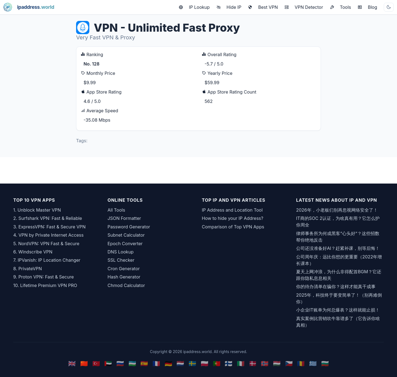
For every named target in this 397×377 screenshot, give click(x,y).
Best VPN (263, 7)
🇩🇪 (168, 363)
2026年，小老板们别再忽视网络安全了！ (337, 210)
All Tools (116, 210)
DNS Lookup (121, 252)
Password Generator (129, 227)
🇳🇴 (265, 363)
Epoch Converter (125, 243)
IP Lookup (194, 7)
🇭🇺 (277, 363)
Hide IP (229, 7)
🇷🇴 (301, 363)
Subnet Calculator (126, 235)
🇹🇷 (96, 363)
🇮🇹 (241, 363)
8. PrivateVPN (27, 268)
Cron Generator (124, 268)
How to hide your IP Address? (232, 218)
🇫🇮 (228, 363)
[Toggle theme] (389, 7)
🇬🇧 (72, 363)
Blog (367, 7)
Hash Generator (124, 277)
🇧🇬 (325, 363)
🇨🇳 (84, 363)
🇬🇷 (313, 363)
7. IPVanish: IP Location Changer (47, 260)
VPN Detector (304, 7)
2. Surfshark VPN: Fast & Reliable (47, 218)
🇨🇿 (289, 363)
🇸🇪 (192, 363)
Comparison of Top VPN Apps (233, 227)
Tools (340, 7)
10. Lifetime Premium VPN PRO (45, 285)
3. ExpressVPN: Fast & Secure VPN (49, 227)
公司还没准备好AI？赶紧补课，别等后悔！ (338, 248)
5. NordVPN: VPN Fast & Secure (46, 243)
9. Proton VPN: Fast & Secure (43, 277)
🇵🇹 (217, 363)
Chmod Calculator (126, 285)
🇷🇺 (120, 363)
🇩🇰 (253, 363)
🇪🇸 (144, 363)
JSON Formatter (124, 218)
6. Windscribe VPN (32, 252)
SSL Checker (121, 260)
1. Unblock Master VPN (37, 210)
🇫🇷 (156, 363)
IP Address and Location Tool (232, 210)
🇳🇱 (180, 363)
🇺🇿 (132, 363)
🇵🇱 (204, 363)
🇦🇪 (108, 363)
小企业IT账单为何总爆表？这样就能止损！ (338, 310)
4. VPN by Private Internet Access (48, 235)
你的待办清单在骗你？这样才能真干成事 (335, 286)
